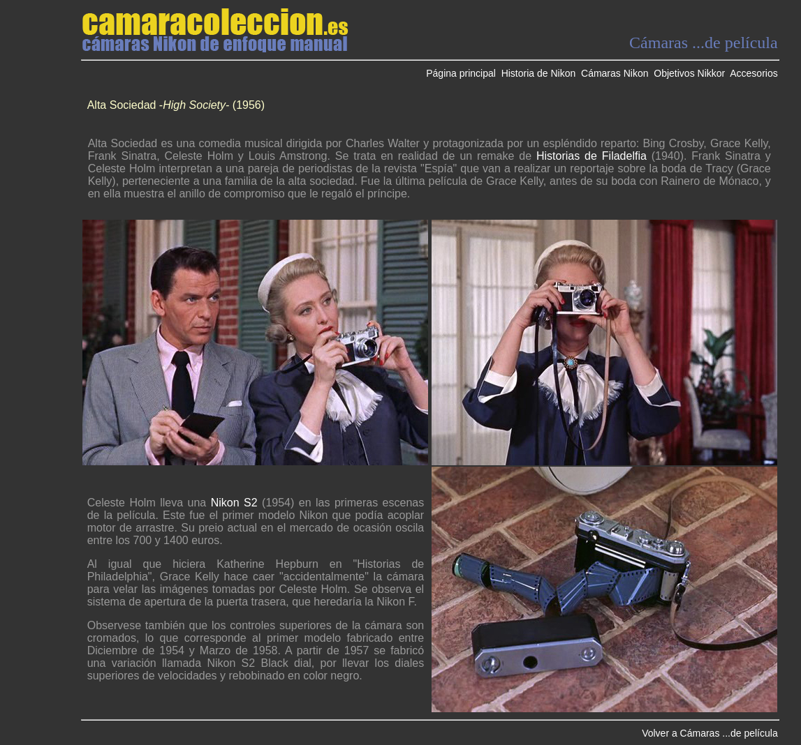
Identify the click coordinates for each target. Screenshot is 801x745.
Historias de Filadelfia (591, 156)
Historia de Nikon (538, 73)
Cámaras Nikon (614, 73)
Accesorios (753, 73)
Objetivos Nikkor (689, 73)
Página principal (461, 73)
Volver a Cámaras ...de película (710, 733)
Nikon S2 (234, 503)
